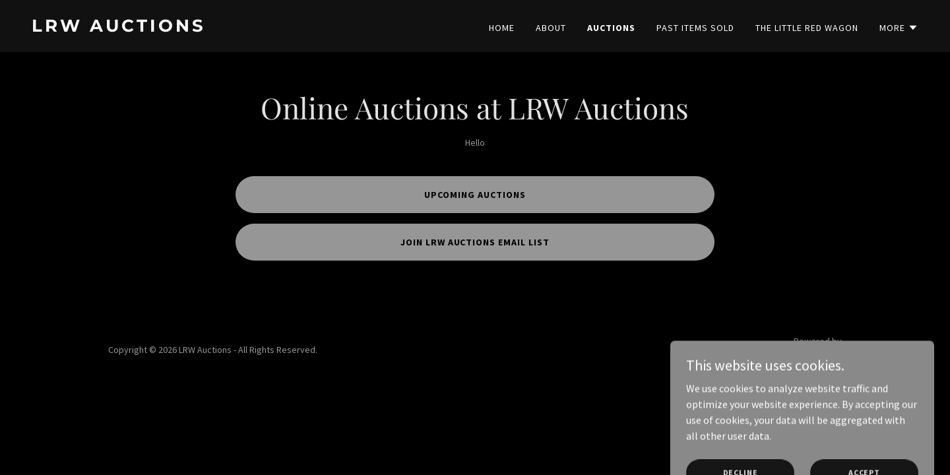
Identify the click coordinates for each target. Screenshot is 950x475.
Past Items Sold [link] (695, 28)
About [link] (551, 28)
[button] (898, 28)
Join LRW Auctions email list (475, 242)
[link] (248, 27)
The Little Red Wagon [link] (806, 28)
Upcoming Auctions (475, 195)
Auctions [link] (611, 28)
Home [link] (502, 28)
